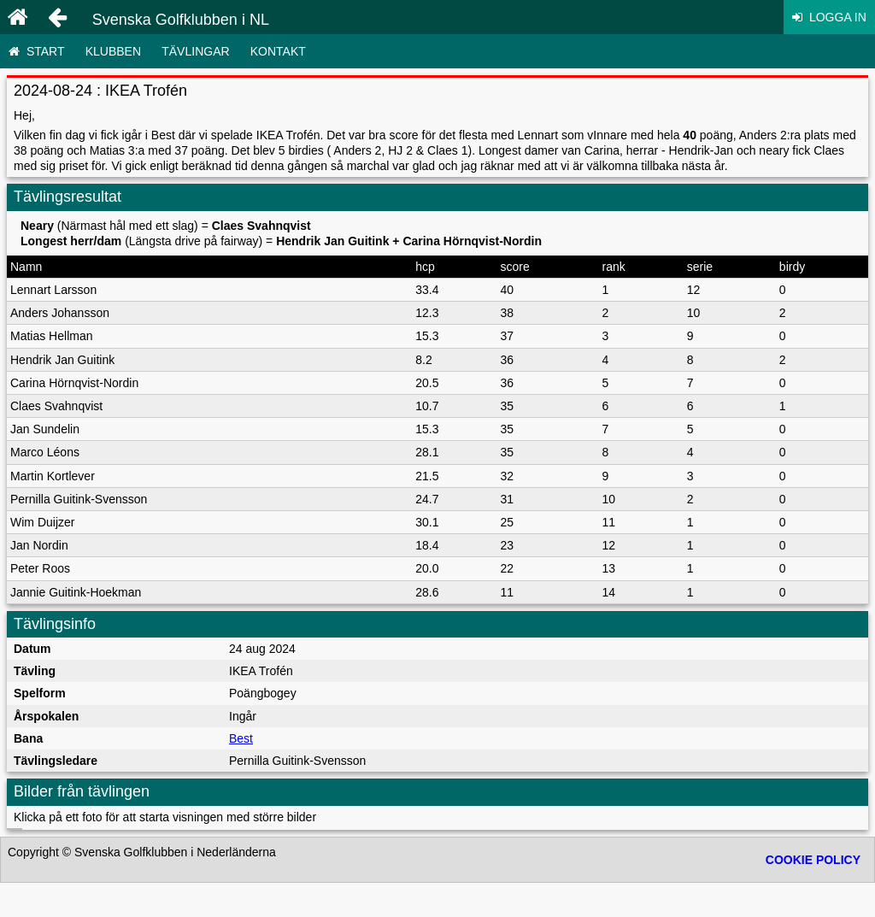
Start (36, 51)
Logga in (829, 17)
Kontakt (278, 51)
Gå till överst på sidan (437, 852)
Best (241, 738)
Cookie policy (813, 894)
